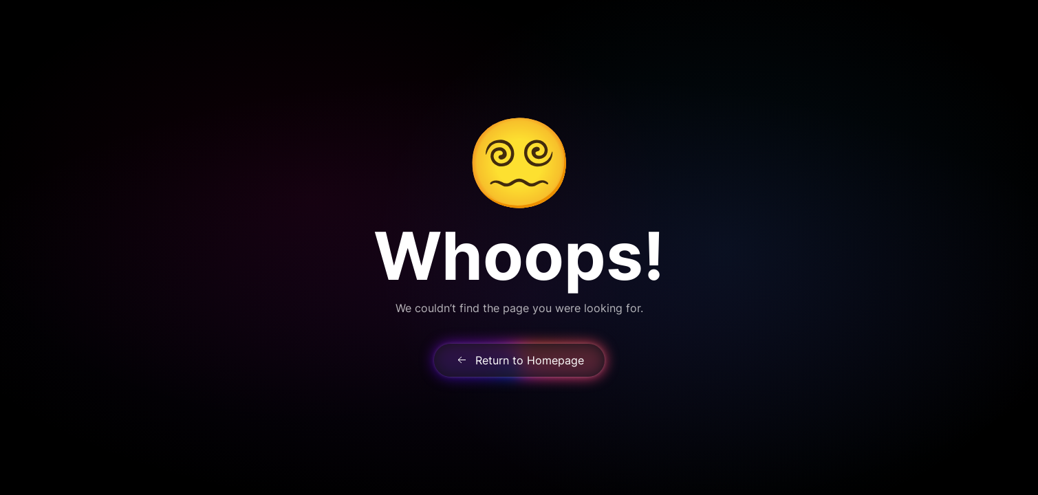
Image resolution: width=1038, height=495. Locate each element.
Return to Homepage (519, 360)
